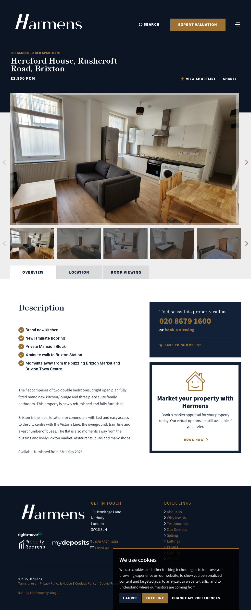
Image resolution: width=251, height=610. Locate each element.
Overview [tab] (33, 272)
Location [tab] (79, 272)
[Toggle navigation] (237, 24)
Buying (171, 546)
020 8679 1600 (185, 320)
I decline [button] (155, 598)
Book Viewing (126, 272)
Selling (171, 535)
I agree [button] (130, 598)
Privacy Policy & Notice (56, 583)
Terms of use (27, 583)
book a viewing (179, 330)
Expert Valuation (197, 24)
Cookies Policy (85, 583)
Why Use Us (175, 517)
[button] (4, 162)
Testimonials (176, 523)
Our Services (175, 529)
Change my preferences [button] (196, 598)
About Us (173, 511)
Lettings (172, 541)
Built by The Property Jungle (38, 592)
